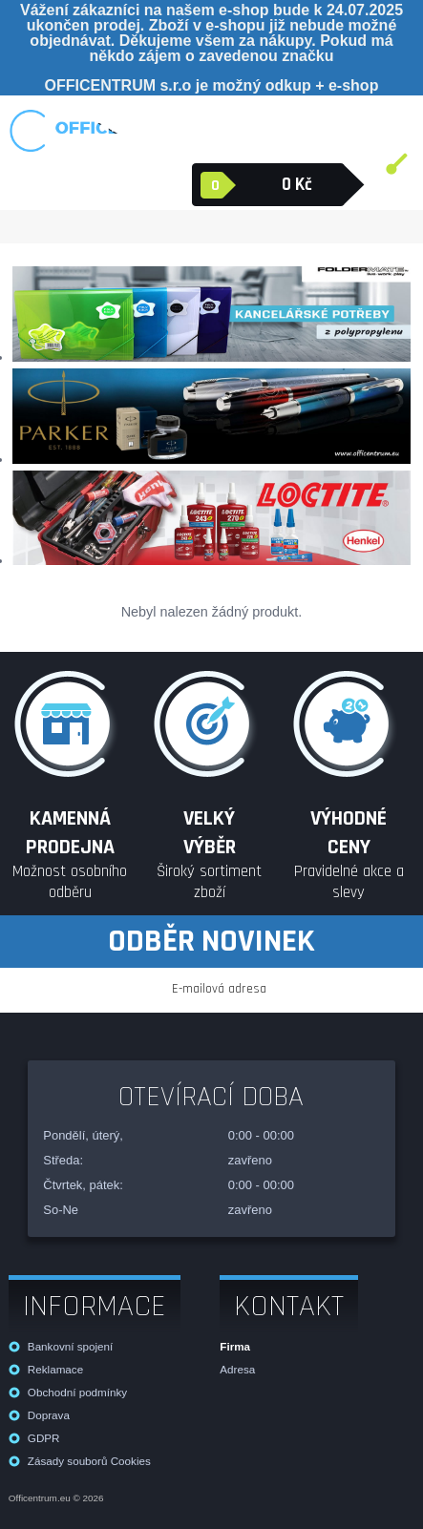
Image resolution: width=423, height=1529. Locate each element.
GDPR (44, 1438)
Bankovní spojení (70, 1346)
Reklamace (55, 1369)
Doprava (49, 1415)
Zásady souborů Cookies (89, 1461)
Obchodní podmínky (77, 1392)
